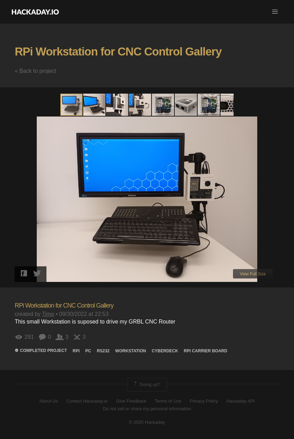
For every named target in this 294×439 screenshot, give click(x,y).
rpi (76, 350)
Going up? (147, 384)
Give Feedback (131, 401)
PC (88, 350)
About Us (48, 401)
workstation (130, 350)
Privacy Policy (204, 401)
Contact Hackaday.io (86, 401)
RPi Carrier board (205, 350)
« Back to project (35, 71)
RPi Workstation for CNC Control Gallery (118, 51)
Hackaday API (240, 401)
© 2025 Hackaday (147, 422)
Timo (48, 314)
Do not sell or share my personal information (147, 408)
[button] (275, 12)
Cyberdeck (165, 350)
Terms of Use (168, 401)
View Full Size (253, 274)
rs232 (103, 350)
